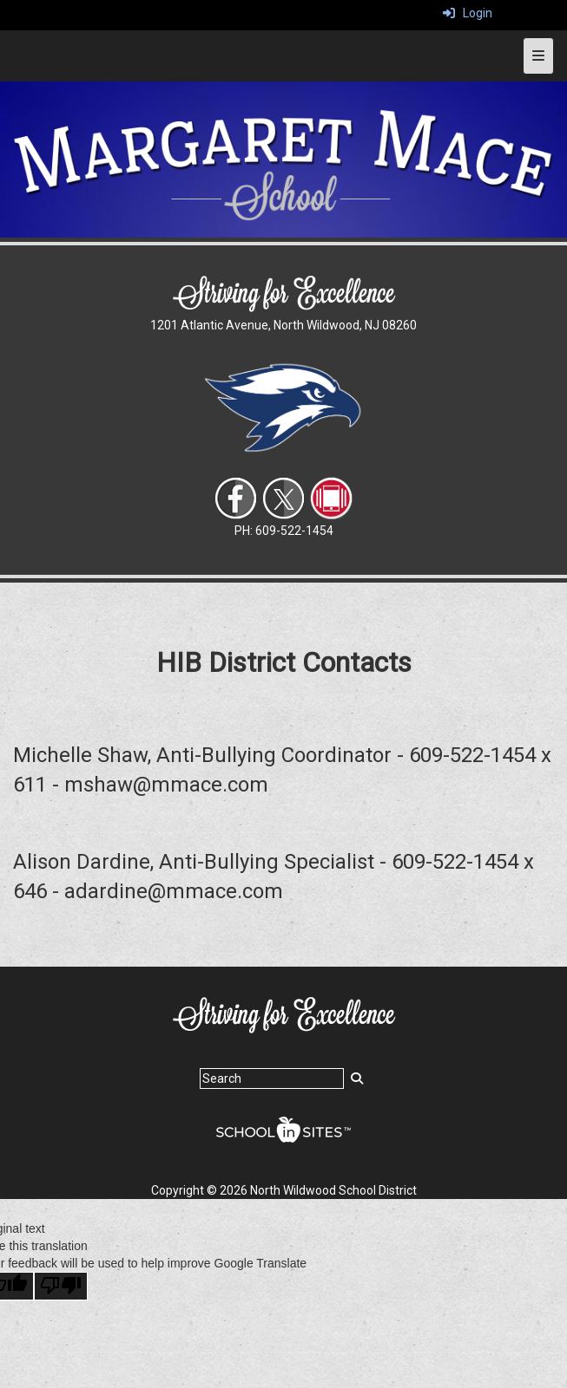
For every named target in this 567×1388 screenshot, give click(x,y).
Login (467, 13)
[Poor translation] (61, 1286)
